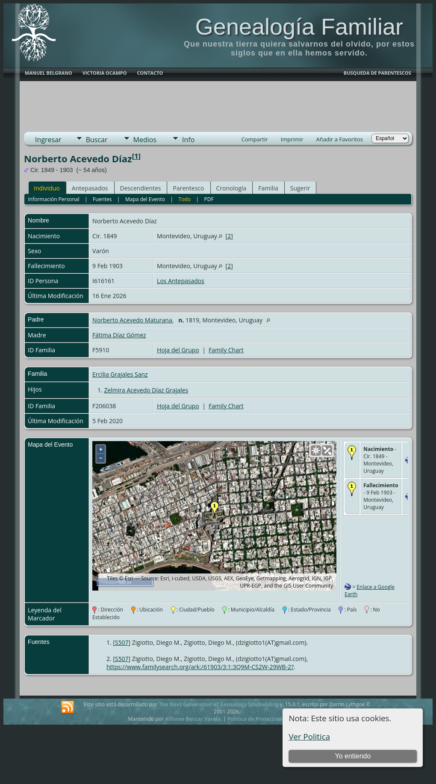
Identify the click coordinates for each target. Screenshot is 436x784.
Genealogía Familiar (299, 26)
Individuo (47, 188)
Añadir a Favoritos (339, 139)
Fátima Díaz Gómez (119, 335)
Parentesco (188, 188)
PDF (208, 199)
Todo (185, 199)
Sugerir (300, 188)
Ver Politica (309, 736)
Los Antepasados (180, 281)
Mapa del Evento (145, 199)
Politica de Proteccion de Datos (266, 719)
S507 (122, 642)
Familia (268, 188)
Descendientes (140, 188)
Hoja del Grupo (178, 350)
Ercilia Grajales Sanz (120, 374)
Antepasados (90, 188)
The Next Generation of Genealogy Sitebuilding (218, 704)
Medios (144, 139)
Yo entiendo (353, 756)
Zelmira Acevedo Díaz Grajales (146, 390)
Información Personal (53, 199)
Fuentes (102, 199)
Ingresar (48, 139)
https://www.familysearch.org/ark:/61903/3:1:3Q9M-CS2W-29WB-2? (200, 667)
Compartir (255, 139)
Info (188, 139)
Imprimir (292, 139)
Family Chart (226, 350)
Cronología (231, 188)
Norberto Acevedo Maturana (132, 320)
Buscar (97, 139)
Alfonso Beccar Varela (193, 719)
